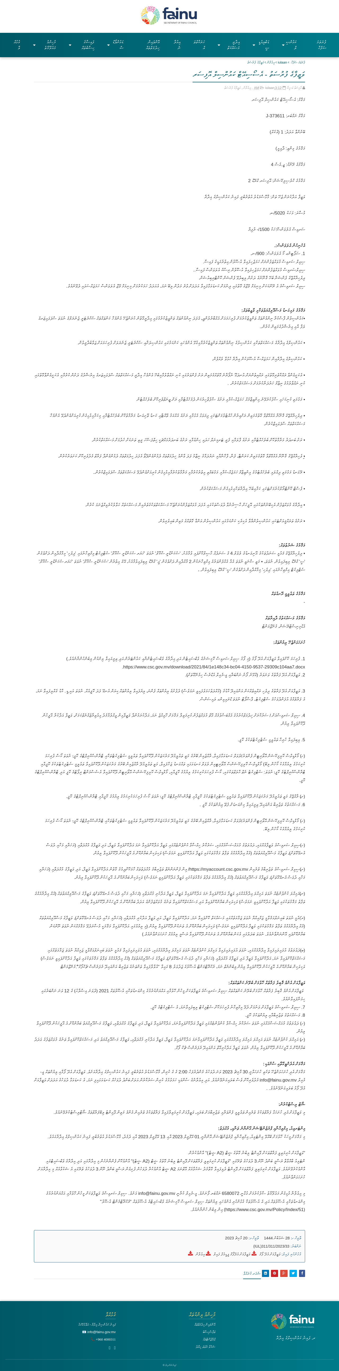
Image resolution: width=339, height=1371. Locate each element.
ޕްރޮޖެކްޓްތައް (209, 1339)
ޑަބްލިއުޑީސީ (261, 45)
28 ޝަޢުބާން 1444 (276, 1238)
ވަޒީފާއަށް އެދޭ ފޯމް (269, 1254)
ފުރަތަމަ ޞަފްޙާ (298, 62)
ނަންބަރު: (296, 1246)
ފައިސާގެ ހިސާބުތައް (81, 45)
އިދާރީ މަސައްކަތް (229, 45)
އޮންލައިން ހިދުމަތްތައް (152, 45)
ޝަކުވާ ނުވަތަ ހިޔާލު (205, 1347)
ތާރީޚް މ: (253, 1238)
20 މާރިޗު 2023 (236, 1238)
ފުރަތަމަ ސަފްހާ (321, 45)
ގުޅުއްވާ (17, 45)
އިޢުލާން (271, 62)
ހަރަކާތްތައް (199, 45)
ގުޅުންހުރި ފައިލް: (291, 1254)
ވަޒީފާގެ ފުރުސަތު (255, 62)
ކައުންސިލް (289, 45)
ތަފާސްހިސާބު (209, 1332)
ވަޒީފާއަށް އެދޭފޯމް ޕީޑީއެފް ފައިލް (232, 1254)
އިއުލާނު (177, 45)
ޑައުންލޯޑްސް (115, 45)
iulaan (282, 62)
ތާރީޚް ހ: (296, 1238)
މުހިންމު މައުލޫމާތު (44, 45)
